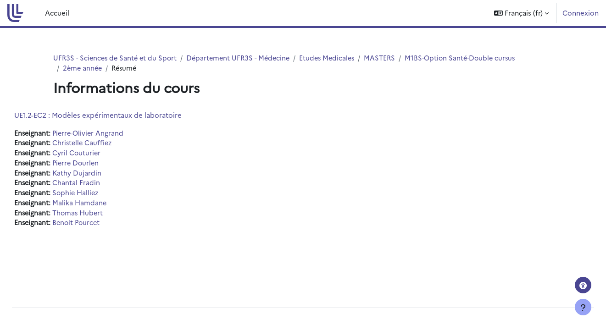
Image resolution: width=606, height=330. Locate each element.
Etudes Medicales (335, 58)
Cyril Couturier (98, 154)
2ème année (83, 68)
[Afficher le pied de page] (583, 307)
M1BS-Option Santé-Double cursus (472, 58)
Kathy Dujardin (98, 175)
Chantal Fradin (98, 185)
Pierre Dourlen (98, 165)
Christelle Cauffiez (104, 144)
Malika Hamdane (101, 206)
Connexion (580, 12)
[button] (521, 13)
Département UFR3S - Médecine (243, 58)
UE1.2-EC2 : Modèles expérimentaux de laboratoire (118, 115)
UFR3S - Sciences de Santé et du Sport (117, 58)
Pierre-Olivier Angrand (111, 133)
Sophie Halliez (98, 195)
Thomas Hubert (100, 216)
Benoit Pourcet (98, 226)
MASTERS (390, 58)
